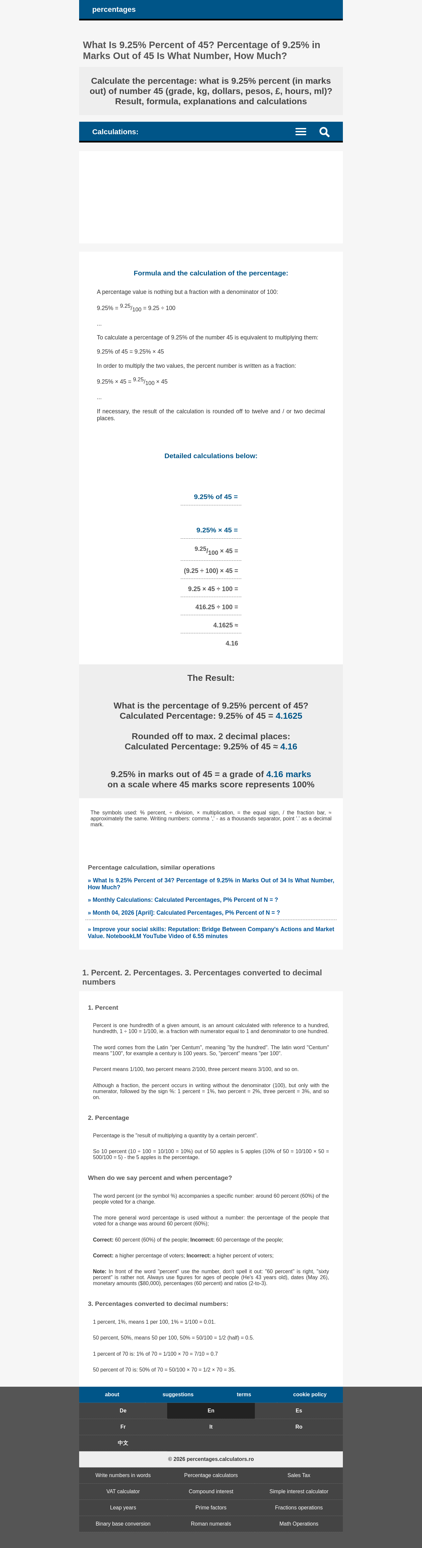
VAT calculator (123, 1491)
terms (244, 1394)
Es (299, 1410)
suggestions (178, 1394)
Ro (298, 1427)
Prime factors (211, 1507)
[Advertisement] (211, 197)
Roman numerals (211, 1524)
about (112, 1394)
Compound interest (211, 1491)
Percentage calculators (211, 1475)
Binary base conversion (123, 1524)
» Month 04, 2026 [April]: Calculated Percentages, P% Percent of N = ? (184, 912)
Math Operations (299, 1524)
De (123, 1410)
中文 (123, 1443)
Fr (123, 1427)
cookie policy (309, 1394)
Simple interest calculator (298, 1491)
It (211, 1427)
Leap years (123, 1507)
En (211, 1410)
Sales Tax (298, 1475)
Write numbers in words (123, 1475)
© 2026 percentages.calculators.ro (211, 1459)
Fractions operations (299, 1507)
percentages (114, 9)
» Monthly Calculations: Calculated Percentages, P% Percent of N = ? (183, 900)
